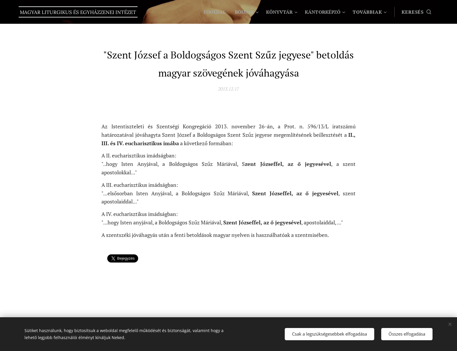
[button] (416, 12)
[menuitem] (210, 12)
